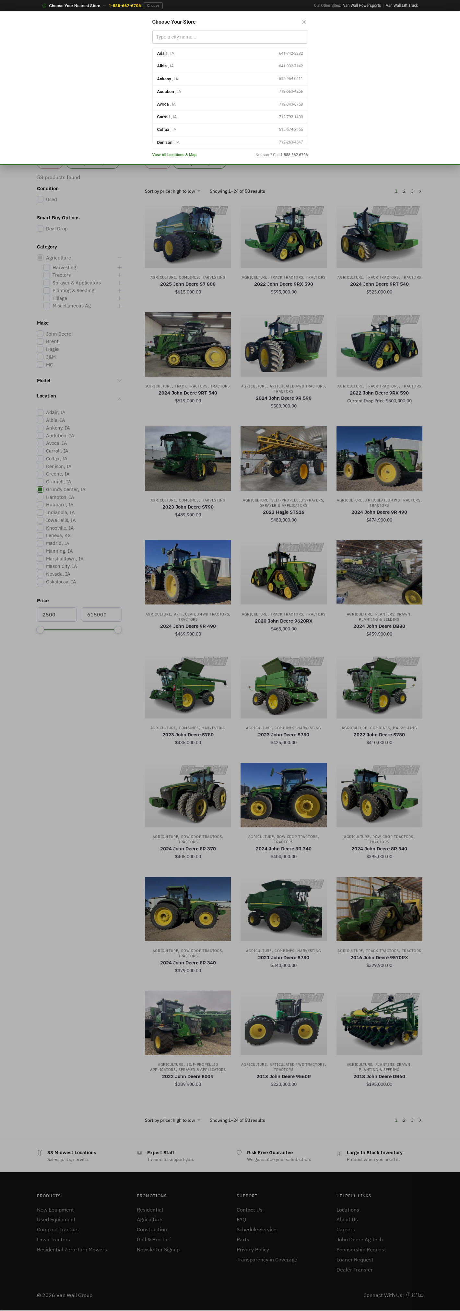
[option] (230, 53)
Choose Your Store (174, 22)
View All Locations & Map (174, 155)
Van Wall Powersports (362, 5)
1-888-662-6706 (125, 5)
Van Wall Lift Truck (402, 5)
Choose (153, 6)
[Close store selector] (304, 22)
